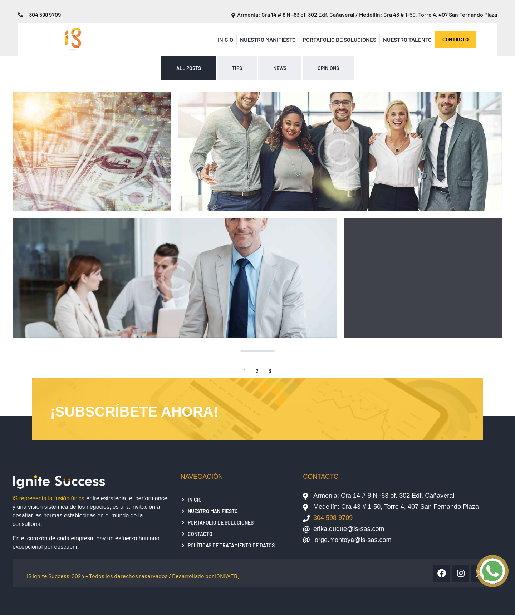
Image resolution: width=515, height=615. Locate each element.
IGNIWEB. (227, 575)
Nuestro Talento (407, 39)
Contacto (200, 534)
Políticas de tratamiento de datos (231, 545)
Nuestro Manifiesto (268, 39)
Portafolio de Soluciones (339, 39)
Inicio (225, 39)
